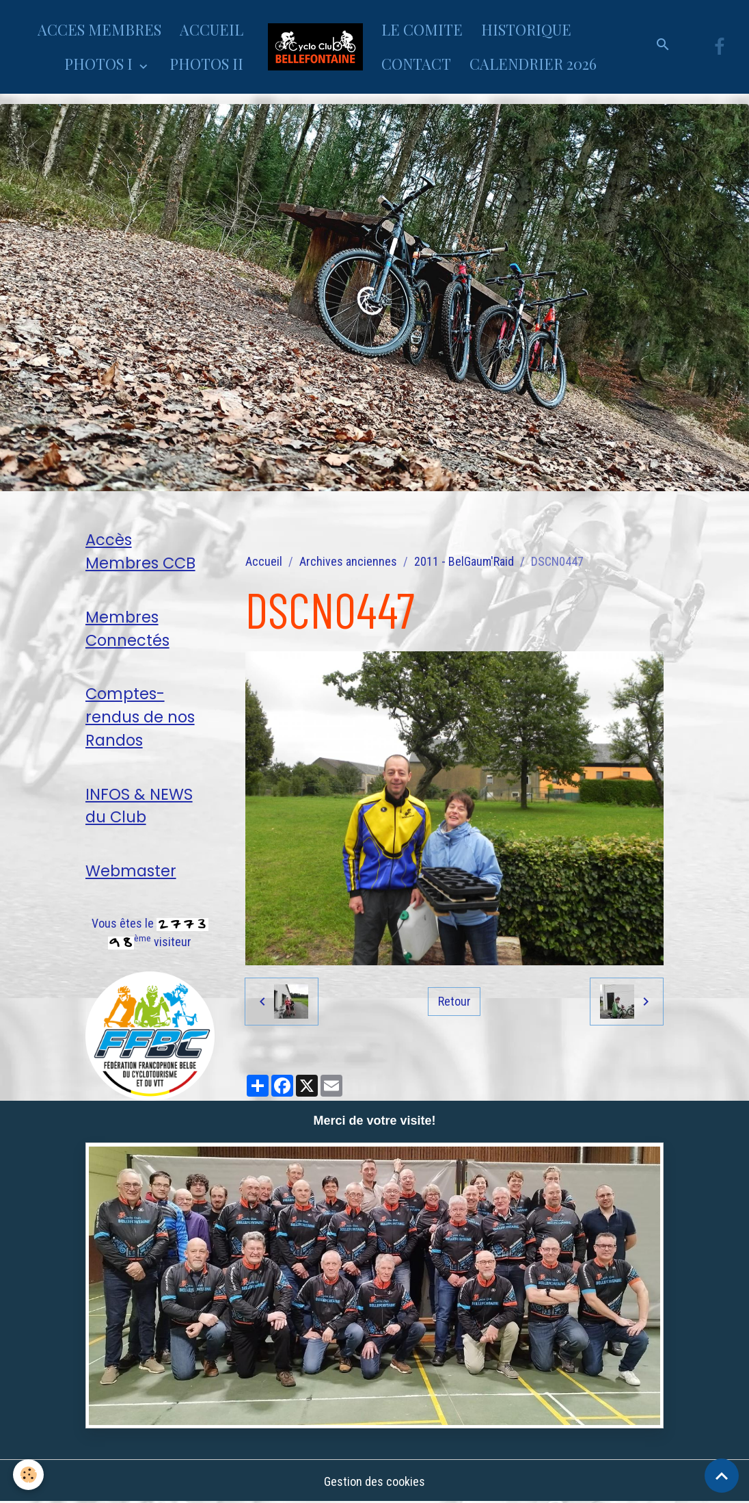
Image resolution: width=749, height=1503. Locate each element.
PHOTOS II (206, 63)
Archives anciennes (348, 561)
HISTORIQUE (526, 29)
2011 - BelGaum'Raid (464, 561)
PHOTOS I (100, 63)
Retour (454, 1001)
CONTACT (416, 63)
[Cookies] (29, 1474)
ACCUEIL (211, 29)
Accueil (263, 561)
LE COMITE (422, 29)
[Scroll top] (722, 1476)
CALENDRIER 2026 (533, 63)
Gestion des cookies (374, 1481)
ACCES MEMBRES (99, 29)
